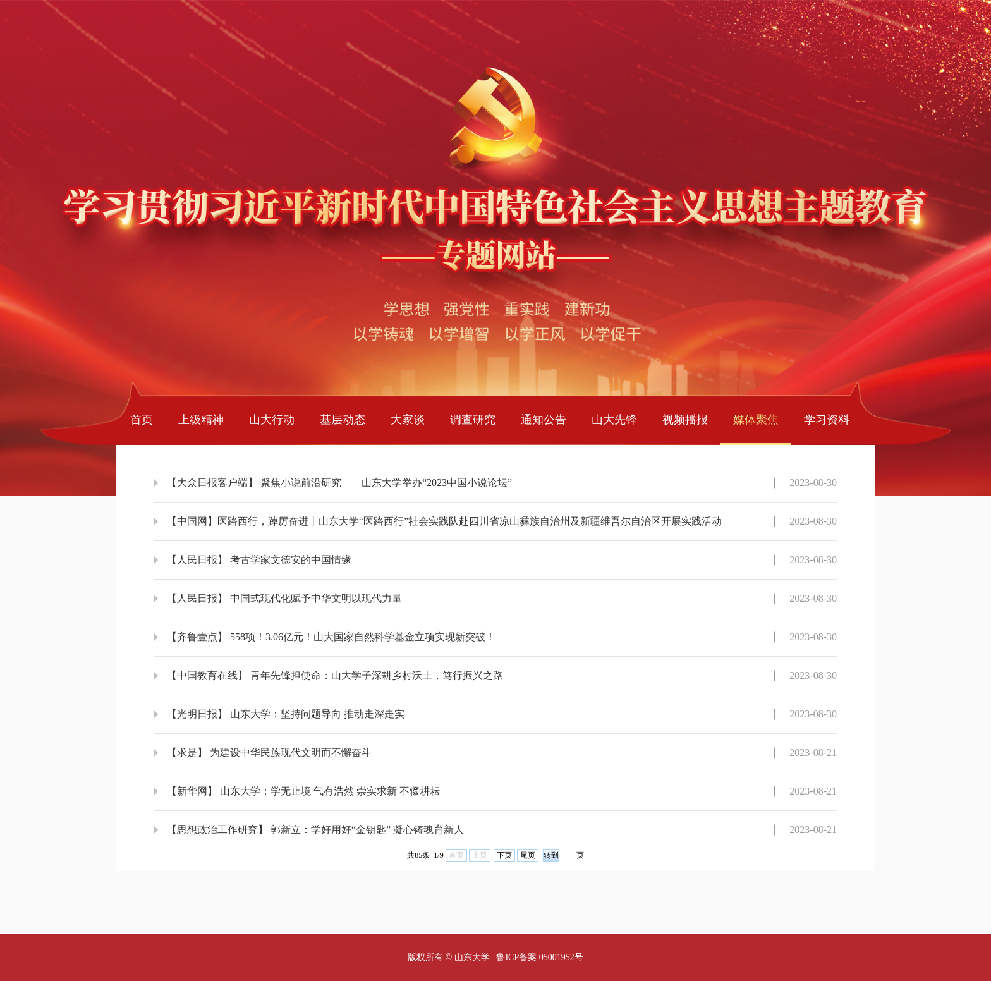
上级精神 (201, 419)
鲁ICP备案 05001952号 (539, 957)
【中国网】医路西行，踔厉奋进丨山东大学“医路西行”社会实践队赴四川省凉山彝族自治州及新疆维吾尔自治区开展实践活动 (444, 521)
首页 (141, 419)
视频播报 (685, 419)
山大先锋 (614, 419)
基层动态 (342, 419)
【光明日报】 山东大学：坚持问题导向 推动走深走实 (285, 714)
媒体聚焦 (756, 419)
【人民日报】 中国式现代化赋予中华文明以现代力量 (284, 598)
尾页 (527, 855)
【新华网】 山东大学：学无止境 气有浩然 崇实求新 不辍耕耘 (303, 791)
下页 (504, 855)
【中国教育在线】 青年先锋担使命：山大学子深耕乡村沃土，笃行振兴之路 (335, 675)
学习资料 (826, 419)
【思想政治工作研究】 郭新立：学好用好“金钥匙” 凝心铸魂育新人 (315, 829)
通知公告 (543, 419)
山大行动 (272, 419)
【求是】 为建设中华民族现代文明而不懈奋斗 (269, 752)
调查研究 (472, 419)
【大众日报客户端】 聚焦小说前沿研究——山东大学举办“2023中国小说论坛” (339, 482)
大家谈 (408, 419)
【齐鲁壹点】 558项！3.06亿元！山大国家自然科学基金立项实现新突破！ (331, 636)
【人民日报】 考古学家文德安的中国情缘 (259, 559)
